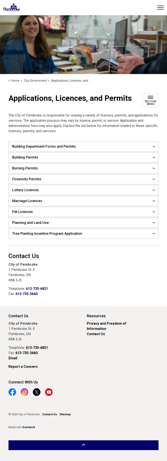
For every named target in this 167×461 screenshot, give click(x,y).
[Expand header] (160, 7)
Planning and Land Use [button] (30, 223)
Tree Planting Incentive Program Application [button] (47, 233)
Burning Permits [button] (25, 168)
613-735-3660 (26, 294)
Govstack (28, 427)
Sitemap (65, 414)
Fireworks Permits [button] (26, 179)
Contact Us (96, 334)
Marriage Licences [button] (27, 201)
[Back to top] (83, 445)
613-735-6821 (37, 289)
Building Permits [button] (25, 157)
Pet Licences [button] (22, 212)
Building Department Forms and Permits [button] (44, 146)
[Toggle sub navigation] (150, 100)
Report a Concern (23, 367)
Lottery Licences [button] (25, 190)
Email (12, 358)
